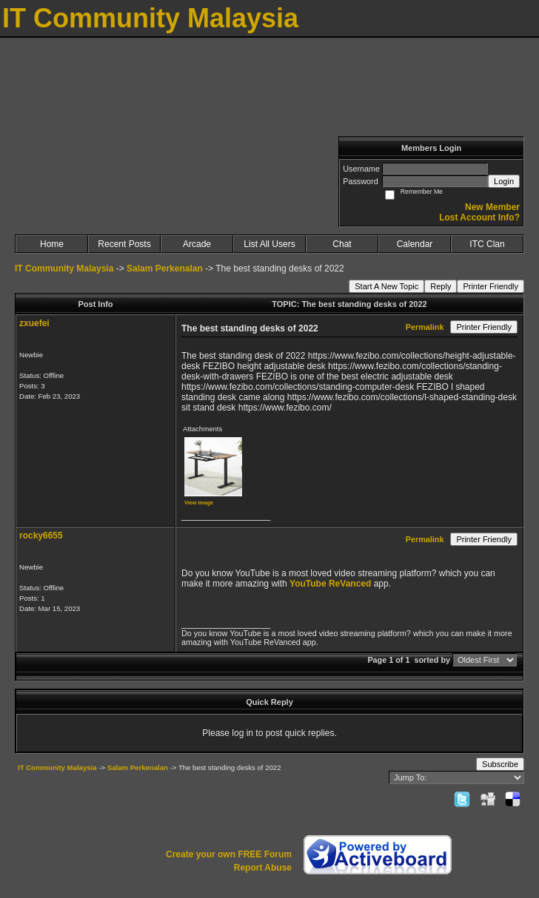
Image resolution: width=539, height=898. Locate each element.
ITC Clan (486, 244)
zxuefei (34, 323)
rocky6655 (41, 535)
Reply (440, 286)
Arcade (197, 244)
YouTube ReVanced (331, 583)
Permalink (425, 327)
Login (504, 181)
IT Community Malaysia (64, 268)
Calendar (415, 244)
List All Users (269, 244)
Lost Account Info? (479, 217)
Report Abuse (263, 867)
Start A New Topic (386, 286)
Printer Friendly (490, 286)
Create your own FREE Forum (229, 854)
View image (198, 502)
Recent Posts (124, 244)
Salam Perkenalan (165, 268)
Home (52, 244)
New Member (492, 207)
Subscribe (500, 764)
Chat (341, 244)
